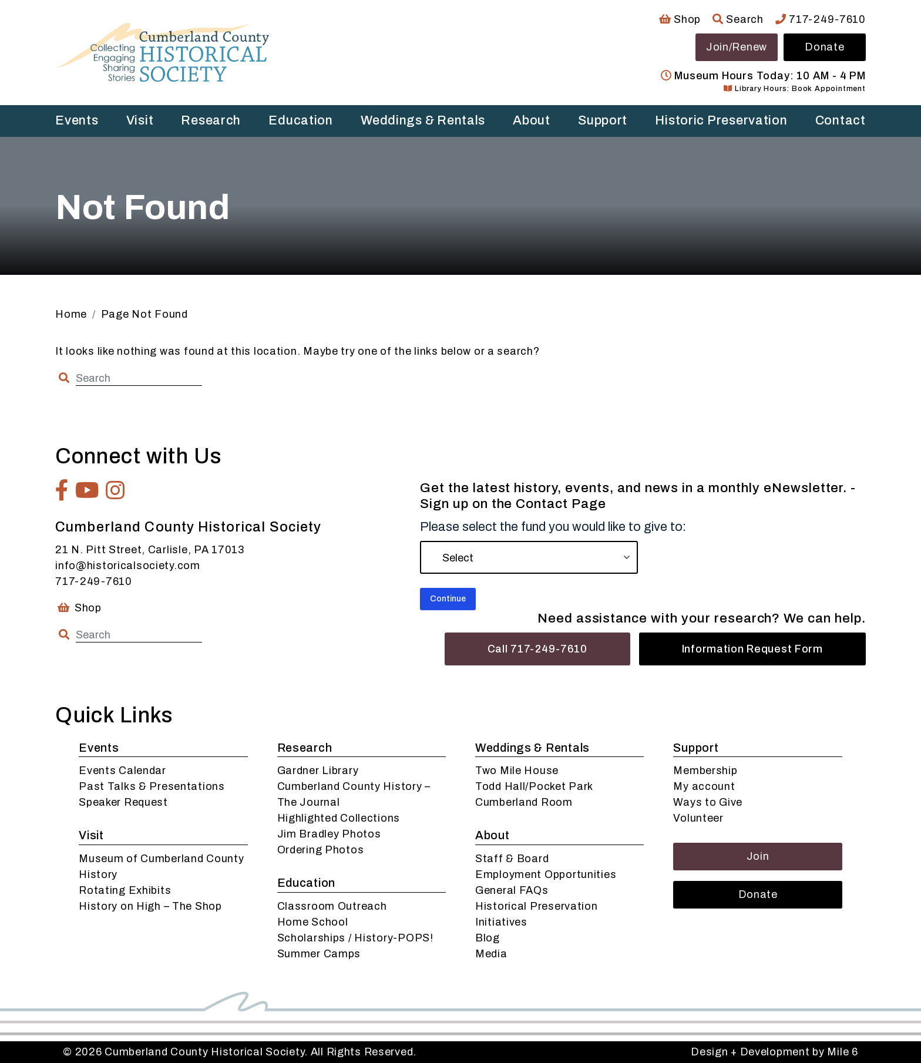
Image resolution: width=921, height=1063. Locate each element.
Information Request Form (752, 649)
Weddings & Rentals (423, 120)
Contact (840, 120)
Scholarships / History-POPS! (355, 938)
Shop (680, 19)
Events (76, 120)
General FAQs (512, 890)
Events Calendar (122, 770)
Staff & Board (512, 858)
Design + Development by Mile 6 (774, 1052)
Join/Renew (736, 47)
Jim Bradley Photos (329, 834)
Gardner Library (318, 770)
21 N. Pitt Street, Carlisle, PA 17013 (149, 550)
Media (491, 954)
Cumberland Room (524, 802)
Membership (705, 770)
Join (758, 856)
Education (300, 120)
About (531, 120)
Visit (140, 120)
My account (704, 786)
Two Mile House (517, 770)
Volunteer (698, 818)
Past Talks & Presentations (152, 786)
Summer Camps (319, 954)
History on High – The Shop (150, 906)
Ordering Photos (320, 850)
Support (602, 120)
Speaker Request (123, 802)
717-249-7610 (820, 19)
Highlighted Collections (339, 818)
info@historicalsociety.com (127, 565)
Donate (824, 47)
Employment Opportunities (545, 874)
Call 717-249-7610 (537, 649)
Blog (487, 938)
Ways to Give (707, 802)
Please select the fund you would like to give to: (553, 527)
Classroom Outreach (332, 906)
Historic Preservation (721, 120)
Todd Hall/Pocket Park (534, 786)
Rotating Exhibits (125, 890)
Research (211, 120)
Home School (312, 922)
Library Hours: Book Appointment (794, 89)
